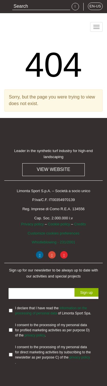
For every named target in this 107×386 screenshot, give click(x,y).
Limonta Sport (25, 24)
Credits (80, 224)
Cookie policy (59, 224)
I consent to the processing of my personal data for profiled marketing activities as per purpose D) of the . (52, 330)
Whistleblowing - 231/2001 (53, 242)
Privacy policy (32, 224)
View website (53, 169)
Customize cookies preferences (53, 233)
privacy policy (35, 335)
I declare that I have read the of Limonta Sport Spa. (53, 310)
